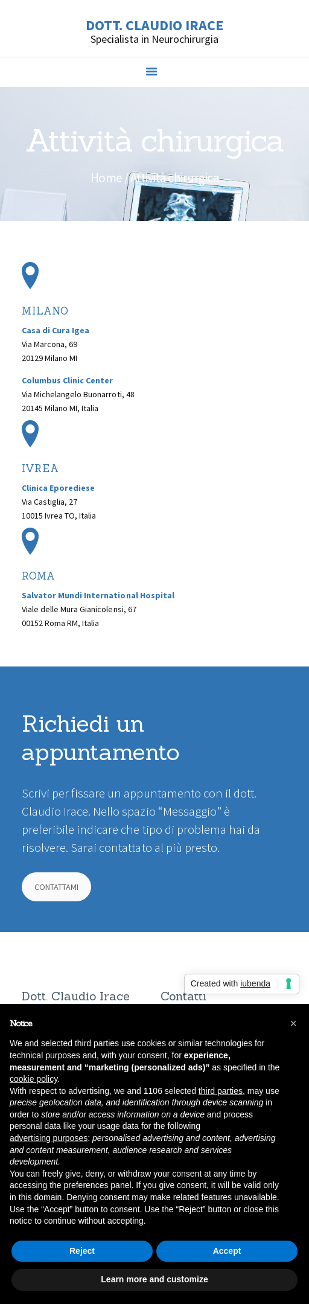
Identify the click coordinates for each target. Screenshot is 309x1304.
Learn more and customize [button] (154, 1279)
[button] (293, 1023)
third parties (221, 1091)
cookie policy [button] (33, 1079)
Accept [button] (227, 1251)
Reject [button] (82, 1251)
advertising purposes (49, 1138)
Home (107, 178)
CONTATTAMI (56, 886)
